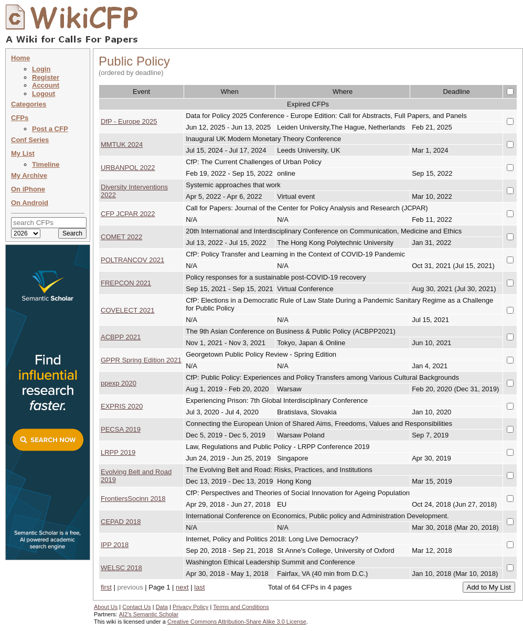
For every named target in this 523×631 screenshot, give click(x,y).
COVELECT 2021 (127, 310)
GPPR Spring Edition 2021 (141, 360)
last (199, 587)
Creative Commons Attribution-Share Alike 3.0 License (236, 621)
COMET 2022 (121, 237)
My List (23, 153)
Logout (43, 94)
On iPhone (28, 189)
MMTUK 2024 (122, 144)
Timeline (46, 164)
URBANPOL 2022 (128, 168)
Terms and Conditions (241, 607)
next (182, 587)
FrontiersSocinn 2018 (133, 498)
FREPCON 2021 (126, 283)
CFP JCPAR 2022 (128, 214)
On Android (29, 203)
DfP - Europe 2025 (129, 121)
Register (45, 77)
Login (41, 69)
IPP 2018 (115, 545)
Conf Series (30, 140)
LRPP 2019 (118, 452)
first (106, 587)
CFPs (19, 118)
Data (162, 607)
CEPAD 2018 (121, 522)
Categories (28, 104)
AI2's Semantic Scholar (148, 614)
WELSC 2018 (121, 568)
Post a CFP (50, 129)
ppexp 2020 (118, 383)
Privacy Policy (190, 607)
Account (45, 85)
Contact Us (136, 607)
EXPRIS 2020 (122, 406)
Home (20, 58)
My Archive (29, 175)
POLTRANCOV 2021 (132, 260)
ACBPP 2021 (121, 337)
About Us (106, 607)
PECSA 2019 (121, 429)
